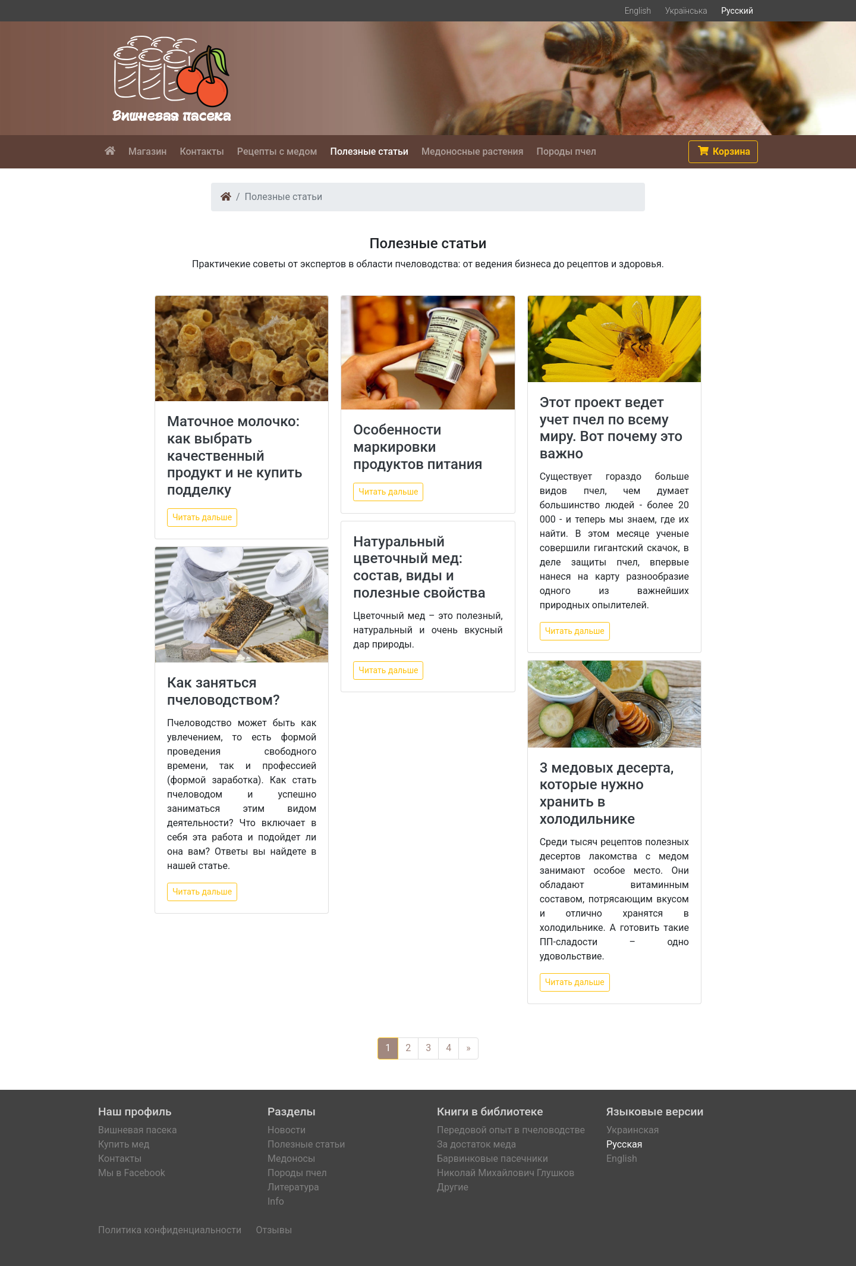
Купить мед (123, 1144)
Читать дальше (202, 517)
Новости (287, 1130)
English (638, 10)
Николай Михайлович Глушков (505, 1173)
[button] (723, 151)
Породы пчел (297, 1173)
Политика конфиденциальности (169, 1230)
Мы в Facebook (131, 1173)
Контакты (119, 1158)
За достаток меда (476, 1144)
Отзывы (274, 1230)
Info (276, 1201)
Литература (293, 1187)
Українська (686, 10)
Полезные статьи (306, 1144)
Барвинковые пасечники (492, 1158)
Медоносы (291, 1158)
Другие (452, 1187)
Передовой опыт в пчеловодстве (511, 1130)
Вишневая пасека (137, 1130)
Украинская (632, 1130)
